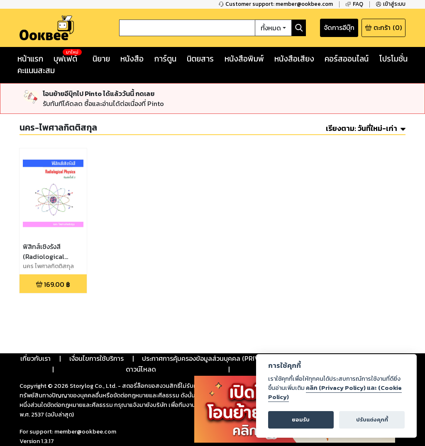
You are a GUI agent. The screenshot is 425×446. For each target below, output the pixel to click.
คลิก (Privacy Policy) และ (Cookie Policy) (335, 392)
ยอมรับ (301, 420)
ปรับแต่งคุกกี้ (372, 420)
